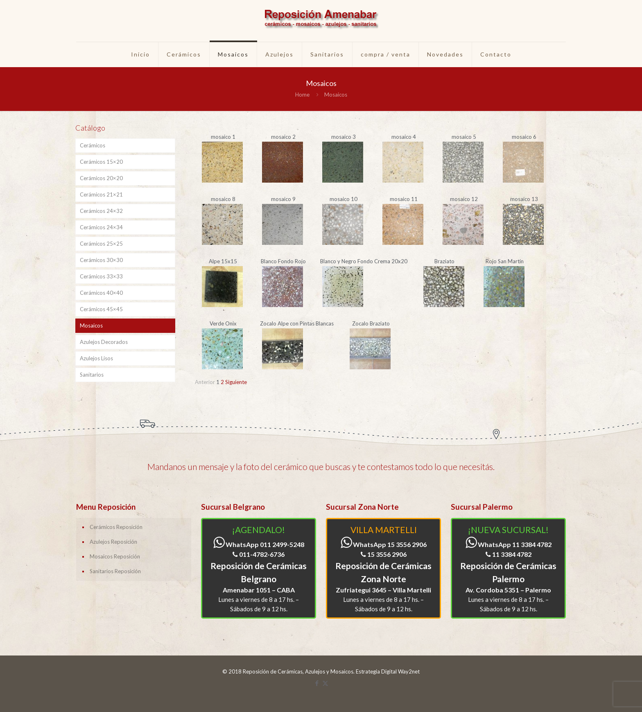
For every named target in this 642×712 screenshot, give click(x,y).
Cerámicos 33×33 (101, 276)
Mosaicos (91, 325)
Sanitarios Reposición (115, 571)
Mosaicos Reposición (115, 556)
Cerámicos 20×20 (101, 178)
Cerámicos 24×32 (101, 211)
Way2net (409, 671)
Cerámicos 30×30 (101, 260)
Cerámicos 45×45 (101, 309)
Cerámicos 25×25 (101, 243)
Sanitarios (92, 374)
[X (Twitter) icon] (325, 683)
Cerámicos (92, 145)
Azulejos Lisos (96, 358)
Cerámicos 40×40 (101, 292)
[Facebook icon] (317, 683)
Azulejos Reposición (113, 541)
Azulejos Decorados (104, 342)
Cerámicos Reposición (116, 527)
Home (302, 94)
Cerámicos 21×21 (101, 194)
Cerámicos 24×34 (101, 227)
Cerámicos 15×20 (101, 161)
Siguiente (236, 382)
